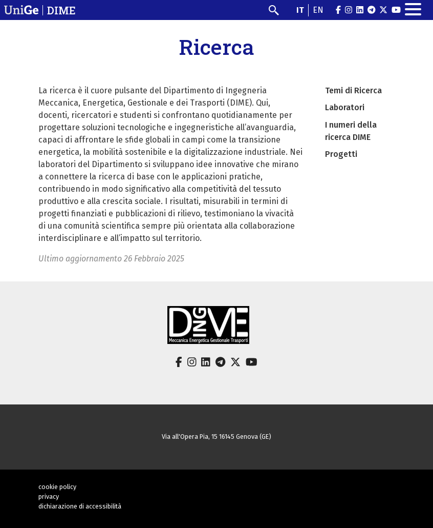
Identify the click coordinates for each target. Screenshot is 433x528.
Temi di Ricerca (353, 90)
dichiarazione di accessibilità (79, 506)
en (318, 10)
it (300, 10)
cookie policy (57, 487)
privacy (48, 496)
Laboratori (344, 107)
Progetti (341, 154)
